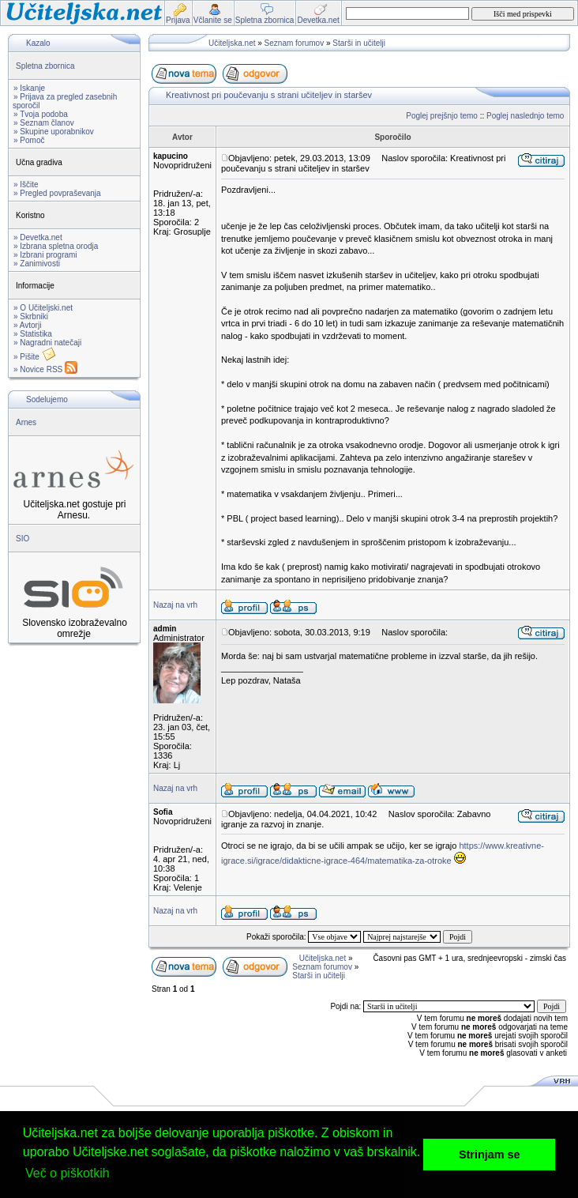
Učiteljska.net (231, 43)
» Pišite (34, 356)
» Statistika (32, 334)
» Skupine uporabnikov (53, 131)
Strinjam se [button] (489, 1154)
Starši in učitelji (358, 43)
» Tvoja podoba (40, 114)
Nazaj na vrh (175, 605)
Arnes (26, 422)
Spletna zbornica (45, 66)
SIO (22, 538)
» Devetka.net (37, 237)
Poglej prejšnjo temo (442, 115)
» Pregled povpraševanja (57, 193)
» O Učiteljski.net (43, 307)
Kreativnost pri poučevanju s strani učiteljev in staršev (269, 95)
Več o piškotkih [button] (67, 1173)
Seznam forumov (295, 43)
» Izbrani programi (45, 255)
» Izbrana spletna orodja (55, 246)
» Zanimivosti (36, 263)
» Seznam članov (43, 123)
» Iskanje (29, 88)
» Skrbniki (30, 316)
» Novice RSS (45, 369)
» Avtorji (27, 325)
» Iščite (26, 184)
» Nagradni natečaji (47, 342)
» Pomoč (28, 140)
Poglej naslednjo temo (525, 115)
